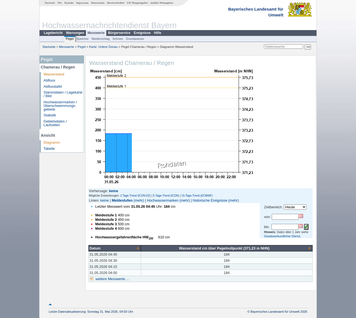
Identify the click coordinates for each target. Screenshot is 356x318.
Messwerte (96, 33)
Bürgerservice (119, 33)
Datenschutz (98, 2)
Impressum (82, 2)
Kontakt (69, 2)
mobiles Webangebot (161, 2)
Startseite (50, 2)
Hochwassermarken (162, 200)
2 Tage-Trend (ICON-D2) (135, 195)
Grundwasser (135, 38)
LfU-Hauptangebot (137, 2)
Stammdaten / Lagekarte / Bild (63, 94)
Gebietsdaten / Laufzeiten (55, 123)
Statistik (50, 115)
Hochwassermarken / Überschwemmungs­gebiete (60, 105)
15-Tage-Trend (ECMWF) (196, 195)
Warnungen (75, 33)
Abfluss (49, 80)
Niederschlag (101, 38)
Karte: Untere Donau (103, 46)
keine (104, 200)
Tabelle (49, 148)
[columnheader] (114, 248)
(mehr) (139, 200)
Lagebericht (53, 33)
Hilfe (157, 33)
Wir (60, 2)
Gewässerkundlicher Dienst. (282, 236)
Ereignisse (142, 33)
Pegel (70, 38)
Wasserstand (54, 74)
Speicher (82, 38)
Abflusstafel (53, 86)
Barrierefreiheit (115, 2)
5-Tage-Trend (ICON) (166, 195)
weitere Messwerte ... (112, 279)
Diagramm (52, 142)
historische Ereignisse (210, 200)
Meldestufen (122, 200)
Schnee (117, 38)
